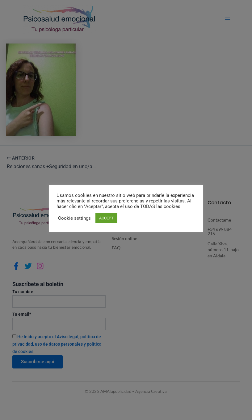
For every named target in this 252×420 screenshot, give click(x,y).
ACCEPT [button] (106, 218)
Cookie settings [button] (74, 218)
